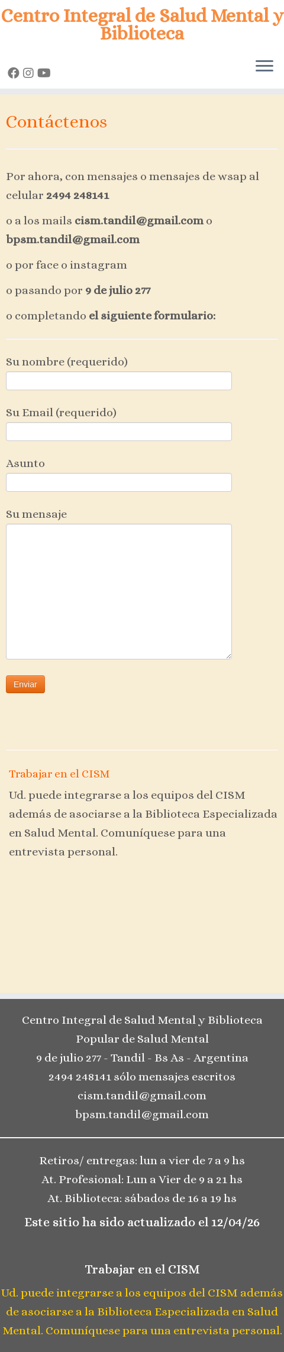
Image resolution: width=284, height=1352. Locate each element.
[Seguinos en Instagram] (30, 73)
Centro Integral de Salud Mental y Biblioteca (142, 24)
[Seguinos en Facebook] (15, 73)
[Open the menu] (264, 67)
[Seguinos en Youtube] (45, 73)
